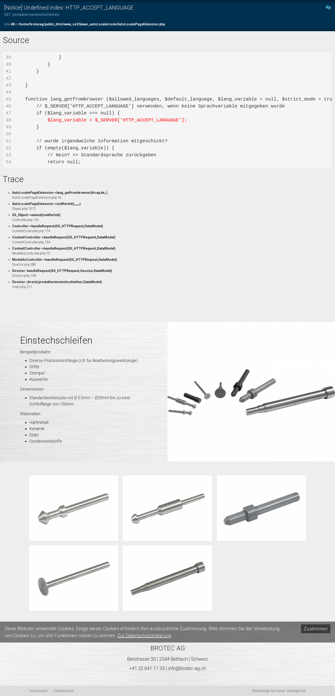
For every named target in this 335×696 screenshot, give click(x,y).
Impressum (38, 691)
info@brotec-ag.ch (187, 668)
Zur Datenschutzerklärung (144, 635)
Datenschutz (64, 691)
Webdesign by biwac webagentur (279, 691)
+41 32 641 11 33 (147, 668)
